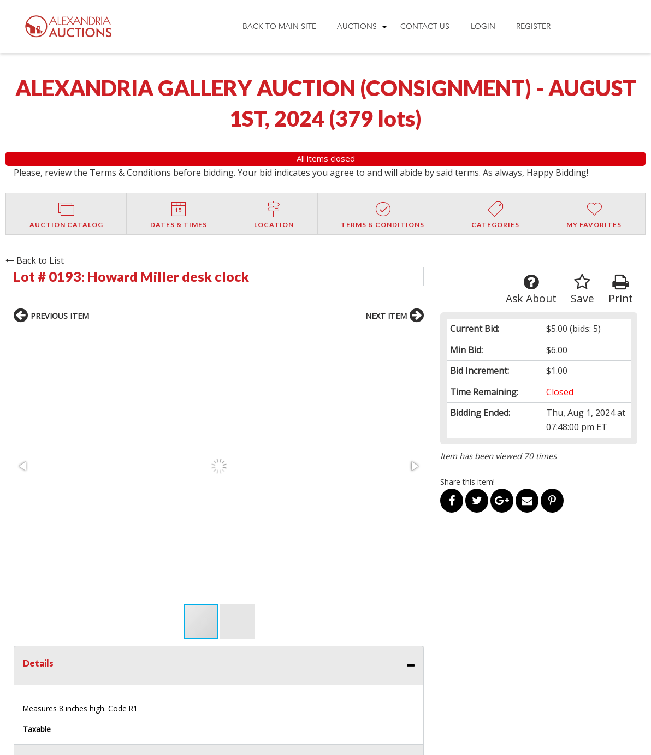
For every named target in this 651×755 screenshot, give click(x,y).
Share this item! (467, 482)
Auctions (357, 26)
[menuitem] (279, 26)
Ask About (531, 290)
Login (483, 26)
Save (582, 290)
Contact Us (424, 26)
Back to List (34, 260)
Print (620, 290)
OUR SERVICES (309, 614)
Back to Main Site (279, 26)
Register (533, 26)
